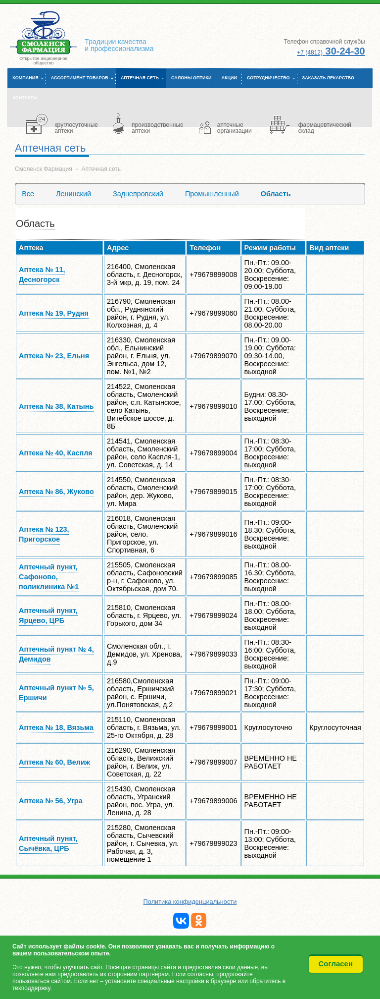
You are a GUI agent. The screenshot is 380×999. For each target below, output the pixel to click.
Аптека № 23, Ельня (54, 356)
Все (28, 194)
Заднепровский (138, 194)
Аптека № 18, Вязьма (56, 727)
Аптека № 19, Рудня (54, 313)
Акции (229, 77)
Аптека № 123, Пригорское (44, 534)
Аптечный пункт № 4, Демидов (56, 654)
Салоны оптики (191, 77)
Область (276, 194)
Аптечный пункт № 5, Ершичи (56, 693)
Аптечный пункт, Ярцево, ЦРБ (48, 615)
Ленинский (73, 194)
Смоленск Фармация (43, 169)
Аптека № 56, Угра (51, 801)
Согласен (336, 963)
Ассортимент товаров (79, 77)
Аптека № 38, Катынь (56, 406)
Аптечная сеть (140, 77)
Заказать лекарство (328, 77)
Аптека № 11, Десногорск (42, 274)
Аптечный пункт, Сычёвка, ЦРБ (48, 843)
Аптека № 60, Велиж (54, 762)
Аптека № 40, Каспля (56, 453)
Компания (25, 77)
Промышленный (212, 194)
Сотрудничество (268, 77)
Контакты (24, 97)
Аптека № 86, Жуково (56, 492)
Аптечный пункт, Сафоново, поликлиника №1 (49, 577)
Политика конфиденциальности (190, 901)
